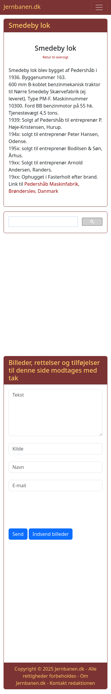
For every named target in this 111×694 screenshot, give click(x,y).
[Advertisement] (55, 293)
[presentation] (54, 509)
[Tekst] (55, 412)
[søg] (43, 221)
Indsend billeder (51, 534)
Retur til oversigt (55, 57)
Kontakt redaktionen (72, 683)
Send (18, 534)
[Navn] (55, 467)
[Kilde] (55, 448)
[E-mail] (55, 485)
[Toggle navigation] (99, 7)
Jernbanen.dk (22, 7)
